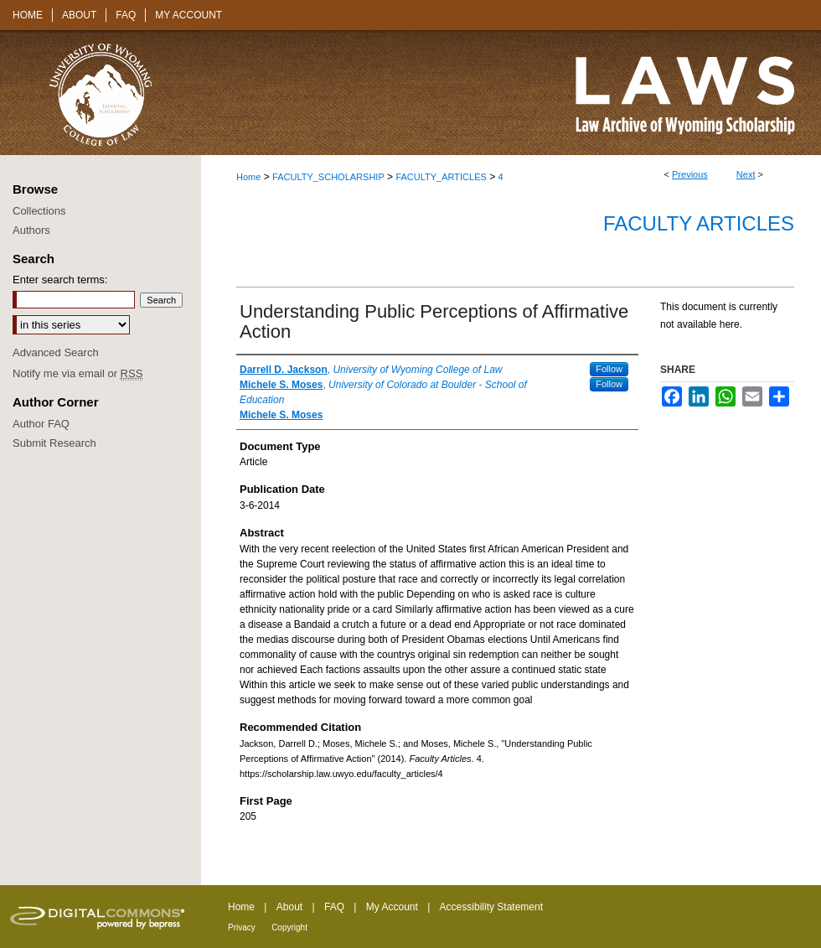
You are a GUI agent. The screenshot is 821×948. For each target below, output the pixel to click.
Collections (39, 211)
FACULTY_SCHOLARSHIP (328, 177)
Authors (31, 230)
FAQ (334, 907)
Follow (609, 369)
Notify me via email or (77, 373)
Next (746, 174)
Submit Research (54, 443)
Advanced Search (56, 352)
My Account (392, 907)
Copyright (289, 927)
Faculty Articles (698, 223)
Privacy (242, 927)
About (289, 907)
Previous (690, 174)
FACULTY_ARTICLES (440, 177)
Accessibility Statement (491, 907)
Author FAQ (41, 423)
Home (248, 177)
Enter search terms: (60, 279)
